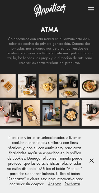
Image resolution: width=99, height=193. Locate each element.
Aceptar (54, 183)
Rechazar (72, 183)
